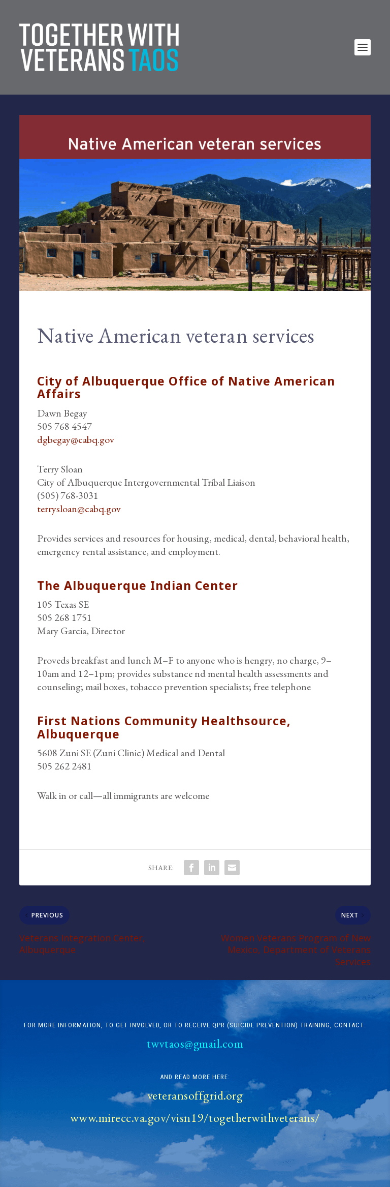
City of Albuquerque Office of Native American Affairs (186, 387)
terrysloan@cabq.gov (79, 508)
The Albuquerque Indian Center (137, 585)
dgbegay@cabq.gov (75, 439)
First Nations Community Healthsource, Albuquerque (164, 727)
